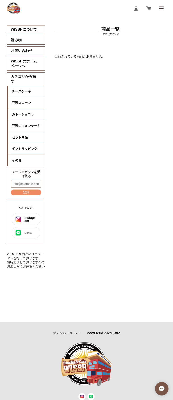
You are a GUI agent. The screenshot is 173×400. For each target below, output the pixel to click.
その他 (16, 160)
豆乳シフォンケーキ (26, 126)
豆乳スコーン (21, 103)
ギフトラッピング (24, 149)
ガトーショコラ (23, 114)
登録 (26, 192)
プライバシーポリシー (66, 333)
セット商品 (20, 137)
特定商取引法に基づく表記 (103, 333)
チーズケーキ (21, 91)
